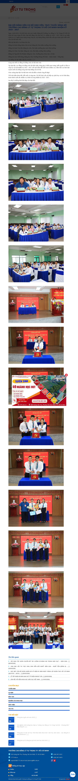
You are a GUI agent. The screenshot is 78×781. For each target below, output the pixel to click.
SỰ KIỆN (10, 692)
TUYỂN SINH (12, 688)
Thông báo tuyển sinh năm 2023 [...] (26, 717)
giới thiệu (11, 704)
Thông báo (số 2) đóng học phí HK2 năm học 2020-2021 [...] (33, 740)
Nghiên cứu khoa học (15, 700)
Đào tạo (11, 696)
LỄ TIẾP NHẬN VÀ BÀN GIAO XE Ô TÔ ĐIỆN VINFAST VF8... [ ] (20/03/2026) (31, 676)
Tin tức (11, 708)
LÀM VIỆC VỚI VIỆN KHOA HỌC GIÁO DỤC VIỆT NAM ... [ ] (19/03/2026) (30, 679)
